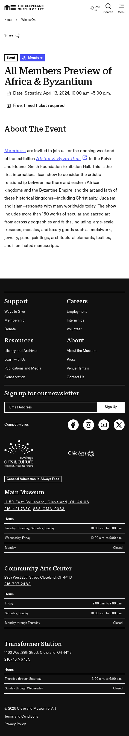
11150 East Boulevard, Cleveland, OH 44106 (46, 502)
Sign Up (111, 407)
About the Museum (81, 351)
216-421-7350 (17, 509)
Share (12, 35)
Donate (10, 329)
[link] (62, 158)
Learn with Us (14, 359)
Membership (14, 320)
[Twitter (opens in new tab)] (119, 424)
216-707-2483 (17, 584)
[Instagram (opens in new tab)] (88, 424)
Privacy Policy (15, 724)
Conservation (14, 377)
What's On (28, 20)
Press (71, 359)
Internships (75, 320)
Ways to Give (14, 311)
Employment (77, 311)
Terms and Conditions (21, 716)
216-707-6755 (17, 659)
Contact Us (75, 377)
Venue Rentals (78, 368)
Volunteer (74, 329)
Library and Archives (20, 351)
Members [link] (15, 151)
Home (8, 20)
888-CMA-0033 (49, 509)
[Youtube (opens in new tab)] (103, 424)
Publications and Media (22, 368)
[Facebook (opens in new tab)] (73, 424)
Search (108, 8)
